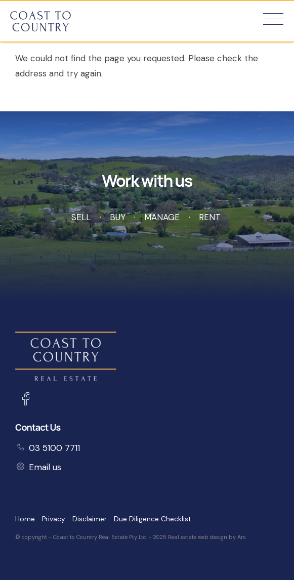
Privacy (53, 519)
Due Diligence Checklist (152, 519)
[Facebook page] (25, 400)
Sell (81, 217)
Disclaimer (89, 519)
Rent (210, 217)
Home (25, 519)
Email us (45, 467)
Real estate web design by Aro (207, 537)
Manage (162, 217)
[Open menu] (273, 19)
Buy (117, 217)
